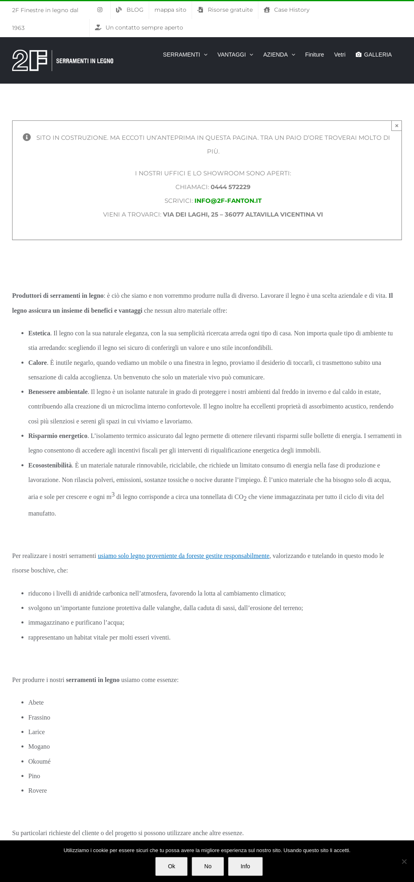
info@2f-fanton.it (228, 200)
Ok (171, 866)
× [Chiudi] (397, 125)
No (207, 866)
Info (245, 866)
